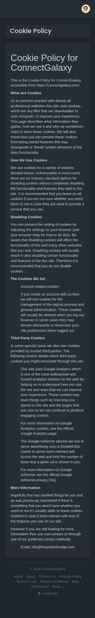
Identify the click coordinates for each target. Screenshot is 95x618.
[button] (86, 9)
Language (47, 593)
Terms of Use (26, 582)
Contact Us (47, 576)
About (31, 576)
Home (18, 576)
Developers (40, 586)
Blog (75, 582)
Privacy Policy (70, 576)
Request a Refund (54, 582)
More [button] (58, 586)
